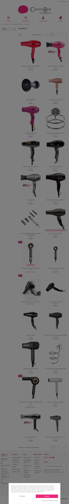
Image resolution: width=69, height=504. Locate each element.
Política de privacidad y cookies (50, 500)
